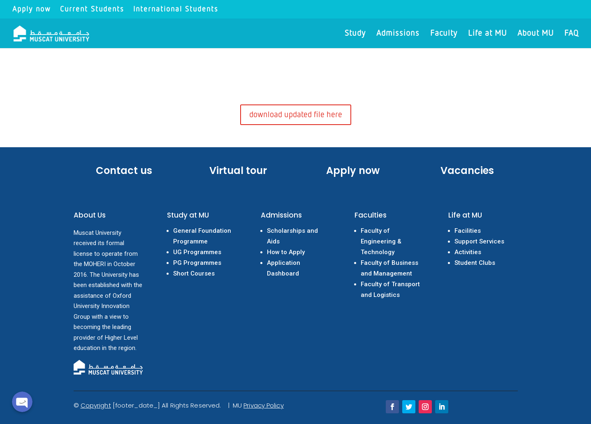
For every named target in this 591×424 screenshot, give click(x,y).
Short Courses (194, 273)
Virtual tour (238, 170)
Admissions (397, 33)
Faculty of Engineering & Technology (381, 241)
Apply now (31, 9)
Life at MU (487, 33)
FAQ (571, 33)
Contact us (124, 170)
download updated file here (295, 115)
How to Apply (286, 252)
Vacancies (467, 170)
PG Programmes (197, 262)
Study (355, 33)
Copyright (96, 405)
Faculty (443, 33)
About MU (535, 33)
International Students (175, 9)
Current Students (92, 9)
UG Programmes (197, 252)
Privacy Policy (263, 405)
